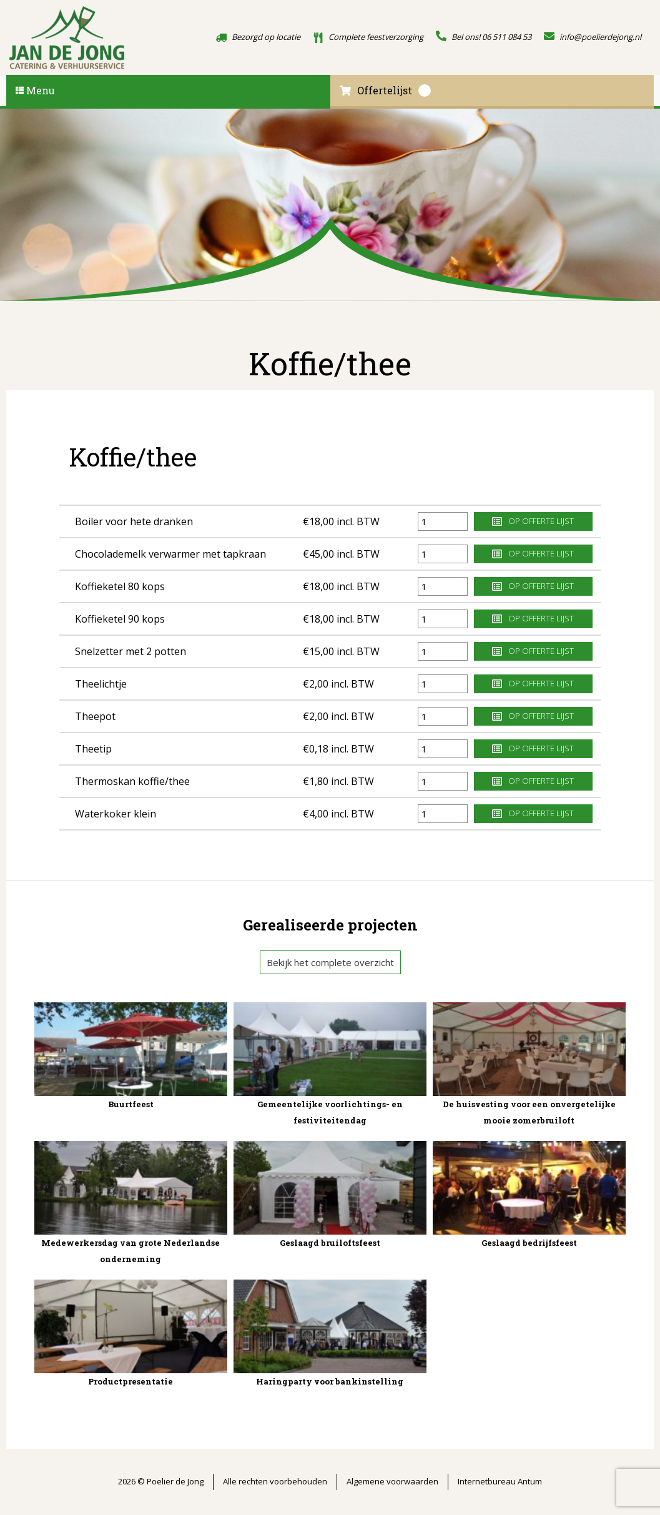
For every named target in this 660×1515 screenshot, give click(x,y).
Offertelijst (385, 90)
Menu (35, 90)
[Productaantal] (443, 521)
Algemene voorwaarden (392, 1481)
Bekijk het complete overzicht (330, 962)
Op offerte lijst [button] (533, 520)
